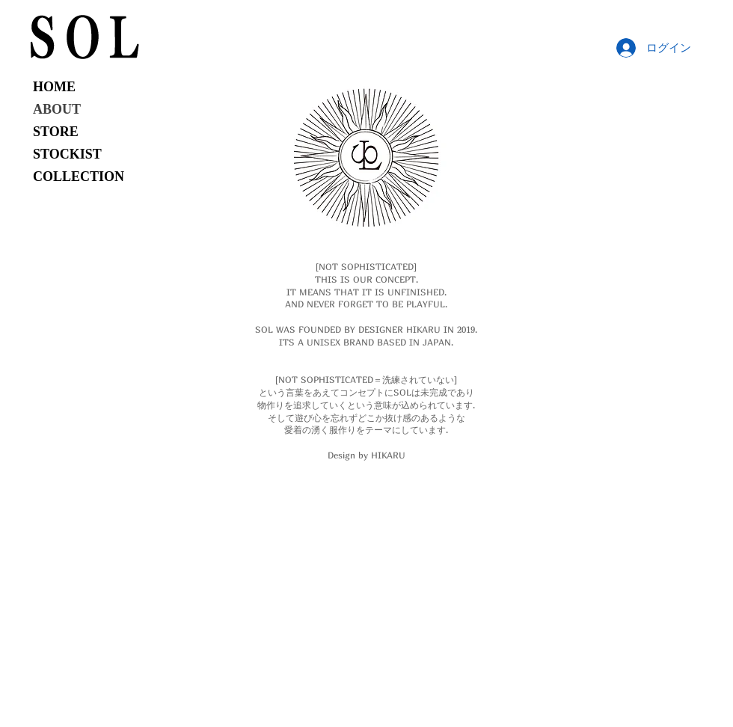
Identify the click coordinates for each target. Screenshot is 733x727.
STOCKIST (67, 154)
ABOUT (57, 109)
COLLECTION (78, 176)
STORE (56, 131)
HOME (54, 86)
